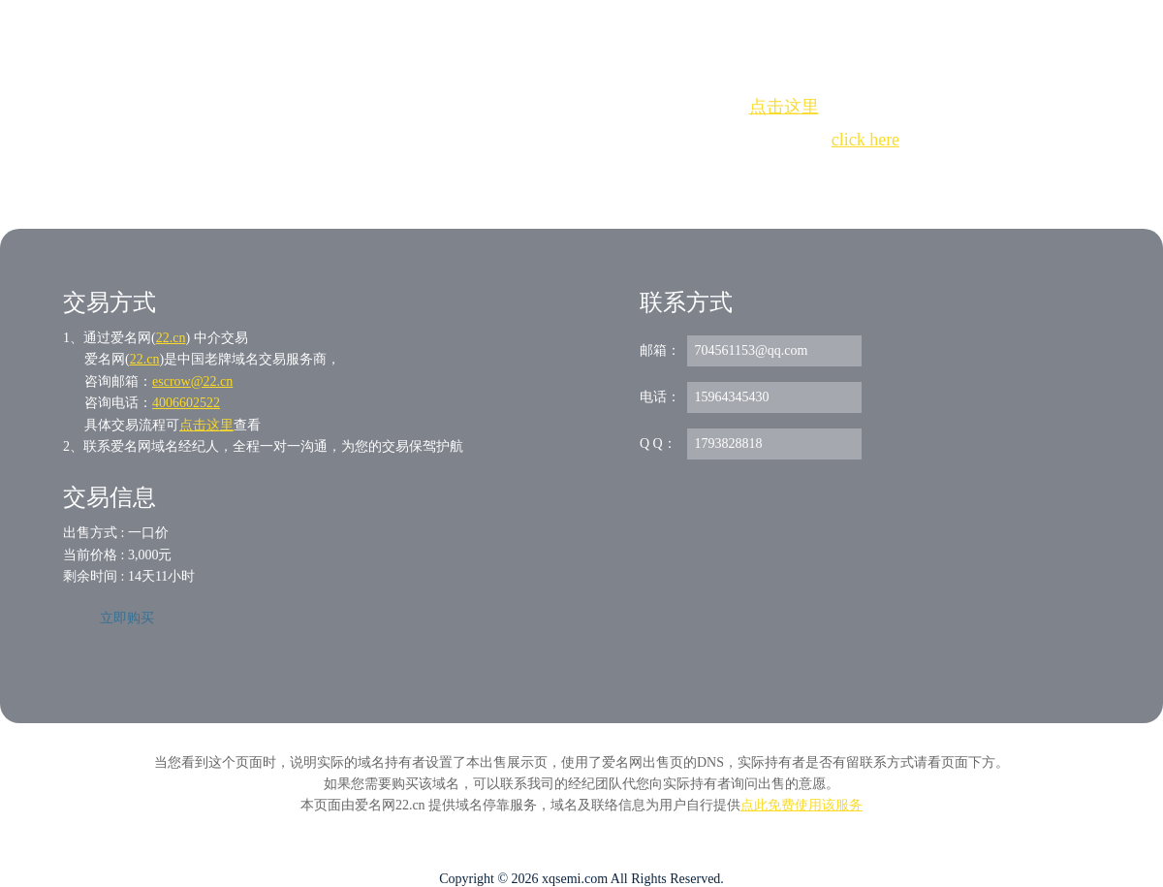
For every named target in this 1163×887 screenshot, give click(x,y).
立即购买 (127, 618)
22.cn (171, 338)
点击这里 (784, 106)
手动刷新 (635, 175)
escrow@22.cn (192, 381)
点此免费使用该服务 (801, 805)
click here (865, 139)
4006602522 (186, 403)
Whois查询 (532, 175)
